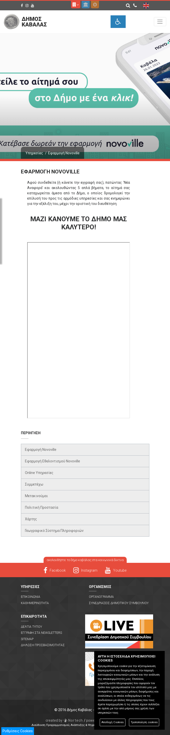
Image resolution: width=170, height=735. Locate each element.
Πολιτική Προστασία (41, 507)
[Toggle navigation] (160, 21)
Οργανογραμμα (101, 597)
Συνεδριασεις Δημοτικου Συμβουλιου (119, 603)
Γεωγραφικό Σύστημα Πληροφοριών (54, 531)
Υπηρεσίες (34, 153)
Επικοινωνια (30, 597)
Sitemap (27, 639)
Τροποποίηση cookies (144, 722)
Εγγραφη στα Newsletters (41, 633)
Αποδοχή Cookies (112, 722)
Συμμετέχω (34, 484)
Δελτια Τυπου (31, 627)
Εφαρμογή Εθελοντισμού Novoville (52, 461)
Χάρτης (31, 519)
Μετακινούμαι (36, 496)
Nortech (64, 720)
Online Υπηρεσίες (39, 473)
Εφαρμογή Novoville (40, 450)
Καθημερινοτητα (35, 603)
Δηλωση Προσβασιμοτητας (43, 645)
